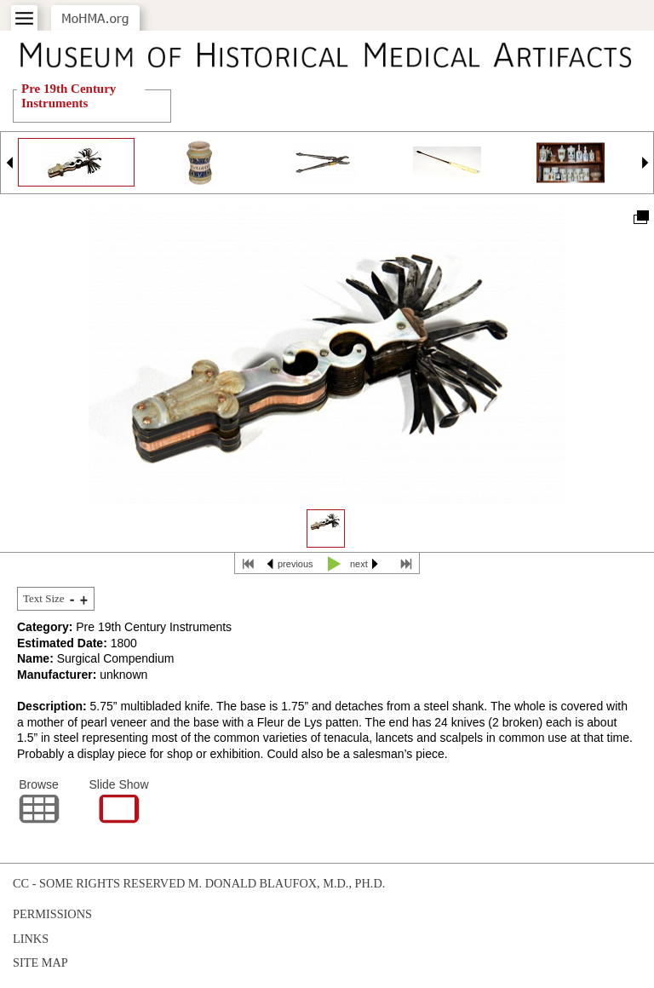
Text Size (44, 598)
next (359, 564)
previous (295, 564)
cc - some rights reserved (99, 883)
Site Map (40, 962)
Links (31, 938)
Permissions (52, 914)
